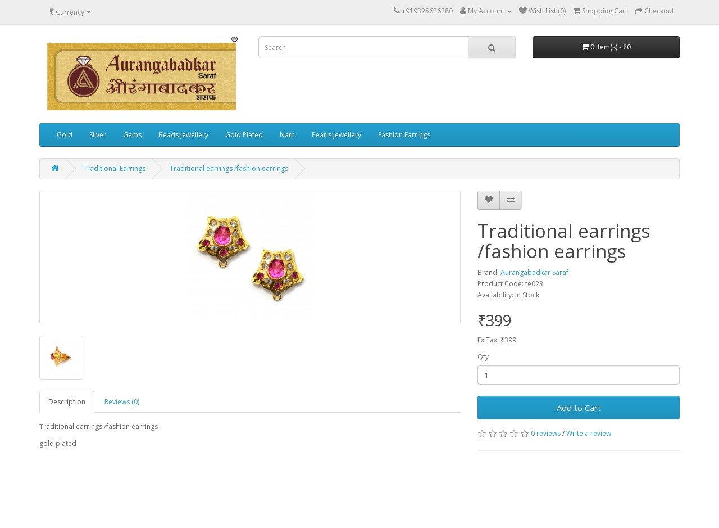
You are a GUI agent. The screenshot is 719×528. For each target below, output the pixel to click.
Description (66, 402)
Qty (483, 357)
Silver (97, 134)
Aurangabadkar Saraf (534, 272)
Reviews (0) (121, 402)
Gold (64, 134)
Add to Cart (579, 407)
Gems (132, 134)
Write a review (588, 433)
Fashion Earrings (404, 134)
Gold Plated (244, 134)
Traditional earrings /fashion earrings (229, 168)
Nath (287, 134)
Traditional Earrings (114, 168)
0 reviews (546, 433)
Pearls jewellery (336, 134)
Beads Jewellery (183, 134)
